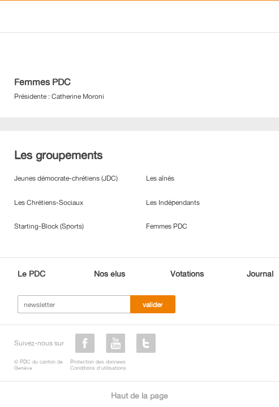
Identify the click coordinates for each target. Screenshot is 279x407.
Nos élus (109, 273)
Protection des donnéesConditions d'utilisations (98, 364)
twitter (146, 343)
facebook (85, 343)
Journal (260, 273)
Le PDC (31, 273)
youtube (115, 343)
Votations (187, 273)
